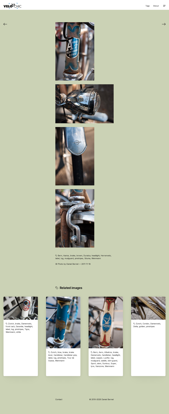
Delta (135, 326)
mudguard (69, 258)
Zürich (11, 323)
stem (99, 363)
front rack (10, 326)
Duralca (86, 255)
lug (62, 258)
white (18, 332)
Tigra (27, 329)
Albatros (108, 352)
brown (79, 255)
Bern (60, 255)
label (57, 258)
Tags (147, 6)
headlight (96, 255)
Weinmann (96, 258)
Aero (101, 352)
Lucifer (106, 358)
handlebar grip (70, 355)
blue (59, 352)
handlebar (58, 355)
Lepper (99, 358)
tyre (92, 366)
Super (113, 363)
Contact (58, 399)
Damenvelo (26, 323)
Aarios (66, 255)
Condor (146, 323)
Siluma (87, 258)
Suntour (106, 363)
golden (142, 326)
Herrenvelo (106, 255)
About (156, 6)
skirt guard (112, 360)
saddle (104, 360)
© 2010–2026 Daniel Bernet (101, 399)
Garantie (19, 326)
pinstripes (79, 258)
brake (72, 255)
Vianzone (99, 366)
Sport (93, 363)
